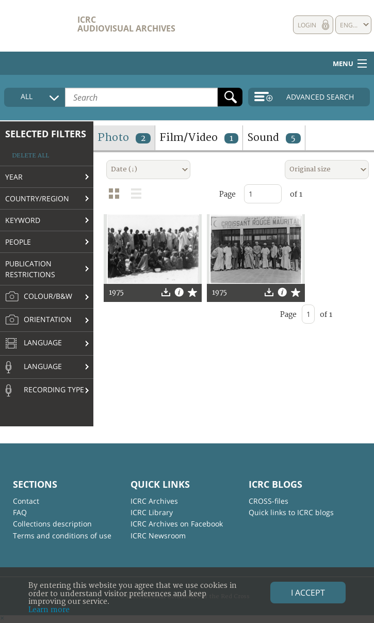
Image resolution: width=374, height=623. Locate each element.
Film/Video (198, 137)
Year (14, 177)
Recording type (44, 390)
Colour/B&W (38, 297)
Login (307, 25)
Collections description (52, 524)
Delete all (30, 155)
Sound (274, 137)
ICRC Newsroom (158, 535)
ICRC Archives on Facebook (177, 524)
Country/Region (37, 198)
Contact (26, 501)
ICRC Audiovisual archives (126, 24)
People (18, 242)
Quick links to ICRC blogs (291, 512)
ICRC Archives (154, 501)
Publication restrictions (30, 269)
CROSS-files (268, 501)
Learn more (49, 609)
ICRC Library (152, 512)
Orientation (38, 320)
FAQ (20, 512)
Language (33, 344)
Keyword (22, 220)
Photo (124, 137)
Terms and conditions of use (62, 535)
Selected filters (45, 133)
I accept (308, 592)
